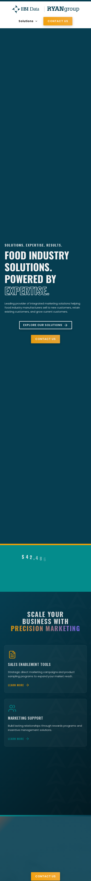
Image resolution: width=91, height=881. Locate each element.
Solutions (28, 21)
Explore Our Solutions (45, 326)
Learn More (19, 689)
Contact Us (58, 21)
